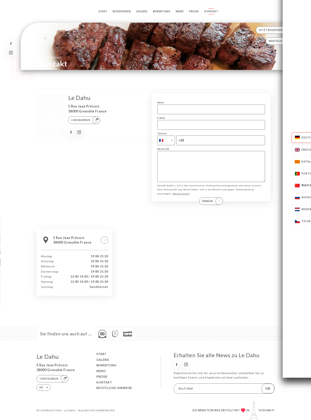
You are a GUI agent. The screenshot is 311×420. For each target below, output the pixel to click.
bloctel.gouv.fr (181, 199)
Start (102, 11)
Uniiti (270, 410)
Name (160, 102)
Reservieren (122, 11)
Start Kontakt (50, 57)
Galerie (141, 11)
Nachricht (163, 149)
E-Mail (161, 118)
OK (267, 388)
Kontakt (211, 11)
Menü (179, 11)
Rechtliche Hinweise (114, 388)
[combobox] (166, 140)
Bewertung (161, 11)
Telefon (162, 133)
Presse (194, 11)
